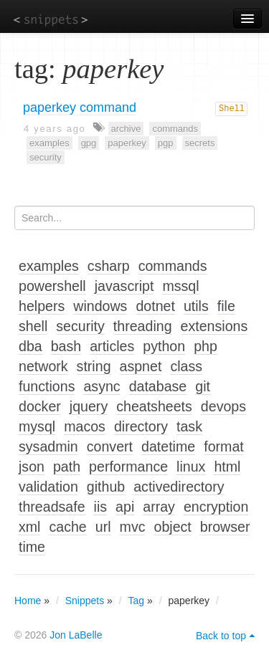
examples (49, 143)
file (226, 306)
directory (141, 426)
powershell (52, 286)
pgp (166, 143)
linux (190, 466)
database (158, 386)
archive (126, 128)
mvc (133, 527)
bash (66, 346)
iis (101, 507)
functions (47, 386)
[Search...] (134, 218)
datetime (168, 446)
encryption (216, 507)
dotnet (155, 306)
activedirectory (178, 486)
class (186, 366)
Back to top (221, 635)
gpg (89, 143)
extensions (214, 326)
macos (84, 426)
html (227, 466)
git (202, 386)
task (189, 426)
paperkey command (79, 107)
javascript (124, 286)
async (101, 386)
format (224, 446)
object (172, 527)
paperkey (127, 143)
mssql (180, 286)
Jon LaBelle (75, 635)
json (31, 466)
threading (142, 326)
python (164, 346)
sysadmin (48, 446)
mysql (37, 426)
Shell (232, 109)
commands (175, 128)
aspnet (141, 366)
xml (29, 527)
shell (33, 326)
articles (112, 346)
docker (40, 406)
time (32, 547)
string (94, 366)
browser (225, 527)
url (103, 527)
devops (223, 406)
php (205, 346)
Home (27, 600)
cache (67, 527)
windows (100, 306)
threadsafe (52, 507)
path (66, 466)
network (43, 366)
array (159, 507)
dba (30, 346)
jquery (89, 406)
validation (48, 486)
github (106, 486)
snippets (51, 19)
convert (110, 446)
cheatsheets (154, 406)
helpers (42, 306)
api (124, 507)
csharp (109, 266)
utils (196, 306)
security (45, 157)
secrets (200, 143)
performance (128, 466)
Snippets (84, 600)
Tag (136, 600)
